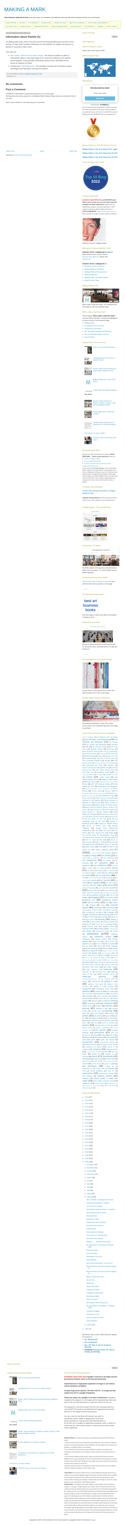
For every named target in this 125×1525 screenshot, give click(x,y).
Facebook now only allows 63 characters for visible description (104, 423)
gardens (96, 951)
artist (110, 885)
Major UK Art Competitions (77, 23)
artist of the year (88, 888)
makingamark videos (103, 989)
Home (42, 151)
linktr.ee (110, 252)
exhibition (93, 933)
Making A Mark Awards (110, 779)
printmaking (110, 1037)
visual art (111, 1071)
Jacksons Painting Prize (89, 768)
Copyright (100, 26)
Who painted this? (76, 26)
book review (109, 897)
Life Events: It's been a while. (94, 433)
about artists (90, 847)
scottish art (111, 1047)
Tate (96, 830)
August (89, 1177)
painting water (96, 1011)
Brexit (84, 751)
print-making (113, 1035)
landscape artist (100, 972)
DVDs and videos (112, 754)
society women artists (109, 1061)
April (88, 1190)
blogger (85, 897)
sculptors (85, 1049)
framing (115, 948)
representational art (89, 1044)
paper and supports (97, 1013)
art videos (97, 885)
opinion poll (86, 1006)
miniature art (101, 994)
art (15, 76)
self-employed (91, 1052)
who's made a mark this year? (103, 1081)
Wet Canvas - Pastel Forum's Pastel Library (26, 55)
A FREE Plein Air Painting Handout (105, 390)
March (89, 1193)
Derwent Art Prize (112, 756)
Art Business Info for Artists (94, 326)
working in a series (90, 1086)
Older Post (73, 151)
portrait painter (99, 1030)
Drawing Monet (91, 1216)
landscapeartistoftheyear (89, 979)
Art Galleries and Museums (100, 740)
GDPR (83, 761)
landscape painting (94, 976)
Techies (110, 833)
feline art (96, 941)
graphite (95, 953)
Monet (84, 784)
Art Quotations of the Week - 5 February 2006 (100, 1307)
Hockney (105, 763)
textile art (107, 1064)
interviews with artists (90, 967)
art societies (92, 880)
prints (84, 1040)
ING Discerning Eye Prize (92, 765)
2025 (87, 1100)
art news (86, 875)
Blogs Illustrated (92, 1286)
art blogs (93, 855)
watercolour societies (106, 1073)
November (91, 1168)
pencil (108, 1016)
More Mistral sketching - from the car (99, 1263)
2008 (87, 1155)
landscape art (87, 972)
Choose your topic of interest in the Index (97, 581)
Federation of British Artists (105, 758)
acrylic (100, 847)
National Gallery (104, 784)
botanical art (88, 900)
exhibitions (86, 939)
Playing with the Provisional (96, 1222)
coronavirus (106, 914)
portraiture (99, 1032)
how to (103, 955)
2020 (87, 1116)
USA (116, 837)
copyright (111, 912)
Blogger (93, 1520)
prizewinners (87, 1042)
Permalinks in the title (94, 1256)
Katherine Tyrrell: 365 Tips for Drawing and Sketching (99, 1351)
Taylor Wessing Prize (98, 833)
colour (103, 905)
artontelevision (107, 893)
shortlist (85, 1056)
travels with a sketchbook (105, 1068)
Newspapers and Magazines (108, 786)
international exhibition (93, 965)
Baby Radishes (91, 1260)
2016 (87, 1129)
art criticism (107, 860)
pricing (95, 1035)
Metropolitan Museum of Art (107, 782)
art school (99, 878)
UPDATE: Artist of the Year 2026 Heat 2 (104, 439)
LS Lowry (100, 775)
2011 (87, 1145)
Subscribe (22, 23)
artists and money (94, 890)
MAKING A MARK (25, 9)
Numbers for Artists (60, 23)
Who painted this (88, 844)
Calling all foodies (92, 1290)
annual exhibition (102, 850)
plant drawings (99, 1020)
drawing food (100, 924)
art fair (115, 865)
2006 (87, 1162)
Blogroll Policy (98, 491)
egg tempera (87, 931)
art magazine (86, 873)
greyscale (105, 953)
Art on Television (33, 23)
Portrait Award (97, 791)
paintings (108, 1010)
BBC (87, 747)
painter (98, 1006)
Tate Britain (107, 830)
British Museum (94, 751)
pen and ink (98, 1016)
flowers (105, 948)
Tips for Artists (89, 337)
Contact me (86, 259)
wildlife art (86, 1083)
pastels (85, 1015)
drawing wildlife (88, 929)
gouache (85, 953)
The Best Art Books (25, 26)
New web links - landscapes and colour (99, 1200)
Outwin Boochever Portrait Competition (98, 789)
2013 (87, 1139)
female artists (109, 941)
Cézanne (102, 754)
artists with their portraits (91, 893)
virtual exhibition (96, 1071)
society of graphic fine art (91, 1061)
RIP (108, 793)
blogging (95, 897)
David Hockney (89, 756)
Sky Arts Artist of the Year (95, 819)
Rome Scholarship (89, 796)
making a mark (111, 981)
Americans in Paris (92, 1219)
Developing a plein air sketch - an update (100, 1209)
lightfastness (96, 981)
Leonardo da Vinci (112, 775)
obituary (95, 1001)
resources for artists (93, 1047)
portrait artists (87, 1028)
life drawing (105, 979)
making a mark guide (95, 984)
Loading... (85, 589)
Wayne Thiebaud (101, 842)
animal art (86, 850)
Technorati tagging (92, 1311)
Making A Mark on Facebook (94, 269)
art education (101, 862)
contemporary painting (110, 910)
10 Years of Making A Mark (92, 459)
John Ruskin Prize (88, 772)
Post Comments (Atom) (23, 155)
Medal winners (91, 782)
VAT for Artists (91, 840)
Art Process (113, 742)
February (90, 1197)
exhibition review (103, 936)
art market (97, 873)
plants (84, 1023)
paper (84, 1013)
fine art (99, 944)
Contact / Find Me (11, 23)
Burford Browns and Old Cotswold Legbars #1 (101, 1272)
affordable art (111, 847)
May (88, 1187)
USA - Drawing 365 (90, 1342)
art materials (109, 873)
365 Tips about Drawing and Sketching (97, 331)
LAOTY (91, 775)
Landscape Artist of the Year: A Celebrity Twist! (104, 359)
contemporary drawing (90, 910)
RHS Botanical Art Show (98, 793)
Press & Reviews (89, 26)
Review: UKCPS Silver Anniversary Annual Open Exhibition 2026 (104, 370)
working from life (113, 1083)
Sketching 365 (113, 817)
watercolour (87, 1073)
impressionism (113, 962)
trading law (109, 1066)
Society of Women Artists (96, 826)
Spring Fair (90, 1283)
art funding (100, 868)
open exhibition (106, 1003)
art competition (89, 860)
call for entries (93, 902)
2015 (87, 1133)
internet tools (109, 965)
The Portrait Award (89, 835)
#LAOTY (84, 737)
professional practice (107, 1042)
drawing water (108, 926)
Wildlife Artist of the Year (108, 844)
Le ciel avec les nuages (94, 1206)
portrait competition (103, 1028)
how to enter (88, 958)
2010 (87, 1149)
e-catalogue (112, 929)
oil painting (113, 1000)
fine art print (109, 944)
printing (88, 1037)
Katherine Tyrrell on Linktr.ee (94, 266)
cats (107, 902)
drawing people (112, 924)
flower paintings (92, 948)
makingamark (86, 989)
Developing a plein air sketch (96, 1213)
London (89, 777)
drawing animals (95, 922)
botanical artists (110, 900)
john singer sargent (111, 967)
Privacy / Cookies (111, 26)
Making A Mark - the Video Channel (96, 277)
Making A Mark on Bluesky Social (95, 272)
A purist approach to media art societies (103, 413)
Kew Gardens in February (95, 1232)
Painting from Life (92, 1314)
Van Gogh (102, 840)
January (89, 1325)
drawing (101, 919)
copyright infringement (90, 914)
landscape (107, 969)
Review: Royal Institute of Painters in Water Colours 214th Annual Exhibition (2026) (104, 403)
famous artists (101, 939)
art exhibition (100, 865)
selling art (96, 1054)
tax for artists (96, 1064)
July (88, 1181)
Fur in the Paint (91, 1253)
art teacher (109, 883)
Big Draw (110, 749)
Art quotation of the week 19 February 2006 (100, 1246)
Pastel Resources (28, 66)
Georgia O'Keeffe (94, 760)
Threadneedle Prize (107, 835)
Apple (91, 737)
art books (106, 855)
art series (109, 878)
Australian (114, 744)
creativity (91, 917)
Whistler (112, 842)
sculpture (97, 1049)
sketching (85, 1059)
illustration (86, 962)
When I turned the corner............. (97, 1277)
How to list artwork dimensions (104, 347)
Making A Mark (89, 323)
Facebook (89, 758)
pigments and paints (110, 1018)
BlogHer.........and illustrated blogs (98, 1242)
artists (115, 887)
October (90, 1171)
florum (100, 946)
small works (97, 1059)
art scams (91, 878)
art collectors (109, 858)
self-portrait (103, 1052)
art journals (110, 871)
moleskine (89, 996)
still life (85, 1064)
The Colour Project (11, 26)
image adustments (100, 962)
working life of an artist (107, 1086)
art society (105, 880)
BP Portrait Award (99, 747)
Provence (108, 791)
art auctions (107, 853)
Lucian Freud (104, 777)
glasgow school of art (109, 951)
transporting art (87, 1068)
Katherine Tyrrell (103, 772)
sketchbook (108, 1056)
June (88, 1184)
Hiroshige (97, 763)
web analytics (87, 1076)
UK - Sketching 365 (91, 1339)
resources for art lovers (109, 1044)
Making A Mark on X (91, 275)
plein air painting (108, 1023)
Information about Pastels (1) (97, 1302)
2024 (87, 1103)
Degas (100, 756)
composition (110, 908)
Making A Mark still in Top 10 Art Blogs (104, 380)
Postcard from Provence (95, 1225)
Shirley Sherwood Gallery (96, 817)
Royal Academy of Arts (106, 796)
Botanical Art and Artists (41, 26)
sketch (95, 1056)
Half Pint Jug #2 (92, 1299)
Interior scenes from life (95, 1317)
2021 (87, 1113)
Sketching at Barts (92, 1296)
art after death (95, 853)
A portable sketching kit (94, 1238)
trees (84, 1071)
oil (102, 1001)
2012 (87, 1142)
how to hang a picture (103, 958)
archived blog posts (92, 466)
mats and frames (87, 994)
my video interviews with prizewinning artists (97, 463)
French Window (91, 1321)
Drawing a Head (92, 1250)
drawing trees (92, 926)
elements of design (102, 931)
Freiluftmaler (91, 1229)
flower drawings (112, 946)
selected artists (112, 1049)
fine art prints (87, 946)
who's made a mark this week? (100, 1079)
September (91, 1174)
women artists (99, 1083)
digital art (114, 917)
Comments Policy (87, 491)
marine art (99, 991)
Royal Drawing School (103, 798)
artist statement (104, 888)
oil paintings (91, 1003)
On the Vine (90, 1280)
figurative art (87, 944)
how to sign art (111, 960)
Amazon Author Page (91, 280)
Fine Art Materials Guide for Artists (96, 334)
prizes (93, 1040)
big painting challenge (98, 895)
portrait (85, 1025)
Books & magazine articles (60, 26)
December (90, 1164)
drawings (101, 929)
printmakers (98, 1037)
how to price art (98, 960)
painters (109, 1005)
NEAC (92, 784)
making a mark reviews (103, 986)
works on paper (87, 1088)
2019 (87, 1120)
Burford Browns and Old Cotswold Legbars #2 (101, 1267)
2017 (87, 1126)
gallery (88, 951)
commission (98, 908)
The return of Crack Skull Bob (96, 1235)
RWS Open (115, 793)
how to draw (113, 955)
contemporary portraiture (94, 912)
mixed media (113, 994)
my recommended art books (92, 461)
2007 (87, 1158)
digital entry (90, 919)
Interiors (111, 765)
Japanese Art (104, 768)
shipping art (109, 1054)
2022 (87, 1110)
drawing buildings (109, 922)
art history (113, 868)
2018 (87, 1123)
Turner (109, 837)
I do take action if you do (107, 211)
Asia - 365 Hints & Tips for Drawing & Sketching (97, 1346)
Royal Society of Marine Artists (107, 805)
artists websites (109, 890)
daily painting (102, 917)
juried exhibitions (92, 969)
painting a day (101, 1008)
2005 (87, 1329)
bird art (112, 895)
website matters (105, 1075)
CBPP (104, 751)
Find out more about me (90, 257)
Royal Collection (87, 798)
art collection (95, 858)
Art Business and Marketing (97, 739)
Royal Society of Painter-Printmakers (102, 810)
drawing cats (86, 924)
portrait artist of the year (104, 1025)
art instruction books (95, 870)
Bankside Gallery (97, 749)
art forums (89, 868)
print (103, 1035)
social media (110, 1059)
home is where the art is (90, 955)
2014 (87, 1136)
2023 (87, 1107)
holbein (112, 953)
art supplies (95, 882)
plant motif (111, 1020)
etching (115, 931)
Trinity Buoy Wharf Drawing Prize (93, 837)
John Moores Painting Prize (105, 770)
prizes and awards (107, 1040)
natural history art (104, 998)
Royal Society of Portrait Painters (95, 812)
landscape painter (108, 974)
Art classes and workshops (96, 744)
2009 (87, 1152)
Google (107, 760)
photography (93, 1018)
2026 (87, 1097)
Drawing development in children (97, 1203)
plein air (94, 1023)
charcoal (92, 905)
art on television (103, 875)
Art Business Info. (46, 23)
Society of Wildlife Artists (108, 823)
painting (85, 1008)
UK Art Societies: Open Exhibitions (98, 23)
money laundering (103, 996)
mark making (110, 991)
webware (85, 1078)
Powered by (100, 104)
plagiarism (88, 1020)
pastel (111, 1013)
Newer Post (10, 151)
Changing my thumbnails (94, 1293)
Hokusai (113, 763)
